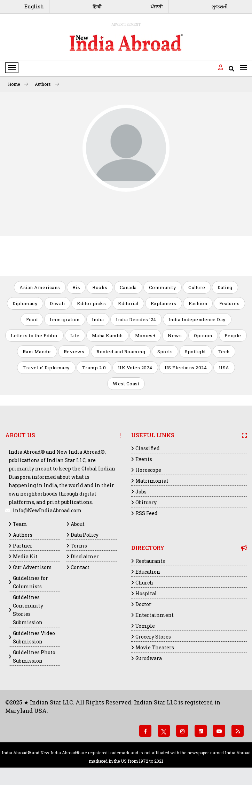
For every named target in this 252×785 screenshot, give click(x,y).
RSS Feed (146, 513)
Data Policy (85, 534)
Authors (47, 84)
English (34, 6)
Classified (147, 448)
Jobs (141, 491)
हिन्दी (97, 6)
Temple (145, 625)
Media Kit (25, 556)
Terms (79, 545)
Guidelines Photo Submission (34, 656)
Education (147, 571)
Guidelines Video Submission (34, 637)
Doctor (143, 604)
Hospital (146, 593)
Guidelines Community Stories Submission (28, 610)
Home (18, 84)
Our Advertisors (32, 567)
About (78, 524)
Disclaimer (85, 556)
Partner (22, 545)
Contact (80, 567)
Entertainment (154, 615)
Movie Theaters (154, 647)
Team (20, 524)
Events (143, 459)
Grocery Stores (153, 636)
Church (144, 582)
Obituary (146, 502)
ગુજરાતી (220, 6)
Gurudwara (148, 658)
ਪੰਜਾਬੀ (157, 6)
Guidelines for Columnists (30, 582)
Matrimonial (151, 480)
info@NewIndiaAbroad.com (47, 510)
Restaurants (150, 561)
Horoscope (148, 470)
